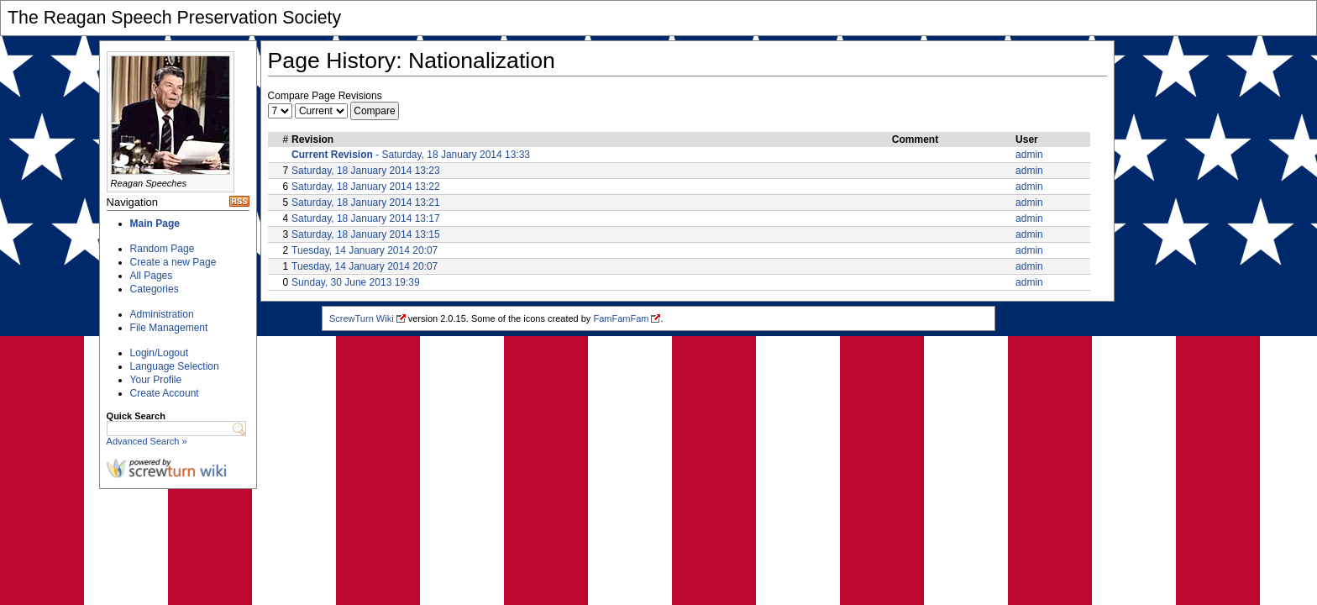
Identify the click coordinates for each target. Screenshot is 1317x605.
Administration (162, 314)
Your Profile (156, 380)
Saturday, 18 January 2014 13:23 (365, 170)
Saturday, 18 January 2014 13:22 (365, 186)
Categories (154, 289)
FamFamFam (620, 318)
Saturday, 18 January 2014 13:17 (365, 218)
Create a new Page (173, 262)
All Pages (151, 275)
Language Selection (174, 366)
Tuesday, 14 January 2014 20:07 (364, 250)
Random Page (162, 249)
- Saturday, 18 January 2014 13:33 (410, 154)
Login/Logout (159, 353)
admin (1029, 154)
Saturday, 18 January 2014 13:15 (365, 234)
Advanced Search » (147, 441)
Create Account (164, 393)
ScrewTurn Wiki (361, 318)
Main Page (155, 223)
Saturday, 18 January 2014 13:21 (365, 202)
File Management (169, 328)
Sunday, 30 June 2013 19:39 (355, 282)
